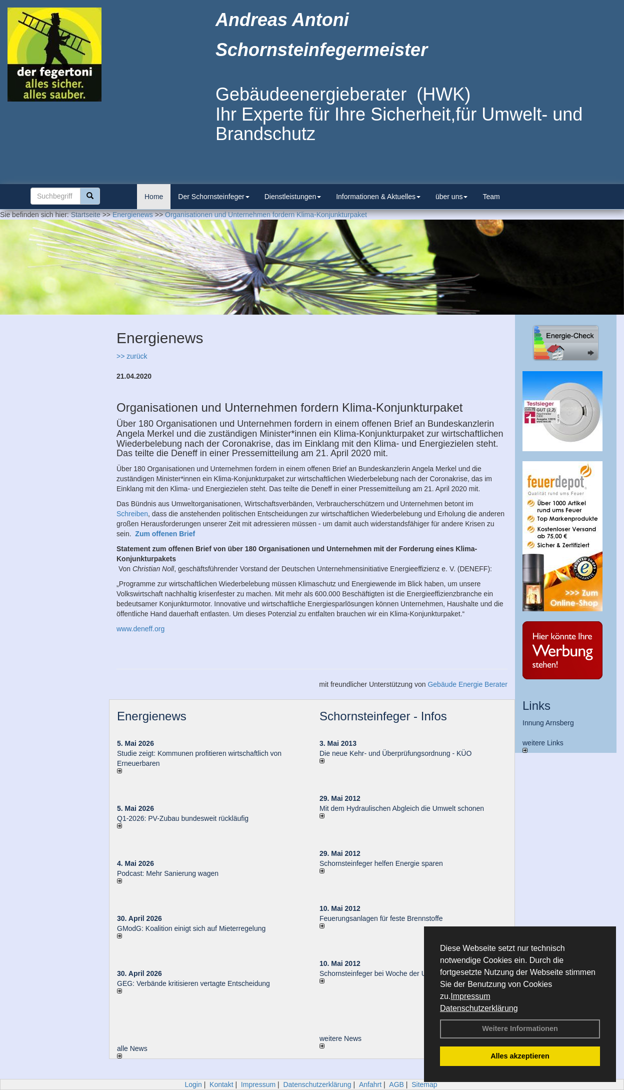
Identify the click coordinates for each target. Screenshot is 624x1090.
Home (153, 197)
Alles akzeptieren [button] (520, 1056)
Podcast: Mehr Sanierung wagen (167, 873)
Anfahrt (370, 1084)
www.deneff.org (140, 629)
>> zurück (131, 356)
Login (193, 1084)
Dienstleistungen (293, 197)
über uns (452, 197)
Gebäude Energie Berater (468, 684)
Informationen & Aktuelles (378, 197)
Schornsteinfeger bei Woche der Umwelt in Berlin (396, 973)
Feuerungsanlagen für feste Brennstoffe (381, 918)
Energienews (151, 716)
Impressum (470, 996)
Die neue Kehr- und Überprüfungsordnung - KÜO (396, 753)
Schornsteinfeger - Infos (383, 716)
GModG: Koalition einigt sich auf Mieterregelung (191, 928)
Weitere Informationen (520, 1028)
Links (536, 705)
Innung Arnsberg (548, 723)
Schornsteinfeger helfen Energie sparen (381, 863)
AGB (396, 1084)
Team (491, 197)
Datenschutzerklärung (479, 1008)
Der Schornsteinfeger (213, 197)
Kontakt (221, 1084)
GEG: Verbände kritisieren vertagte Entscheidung (193, 983)
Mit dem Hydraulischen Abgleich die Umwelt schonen (402, 808)
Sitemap (424, 1084)
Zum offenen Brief (165, 534)
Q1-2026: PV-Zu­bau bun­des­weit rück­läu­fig (182, 818)
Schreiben (132, 514)
